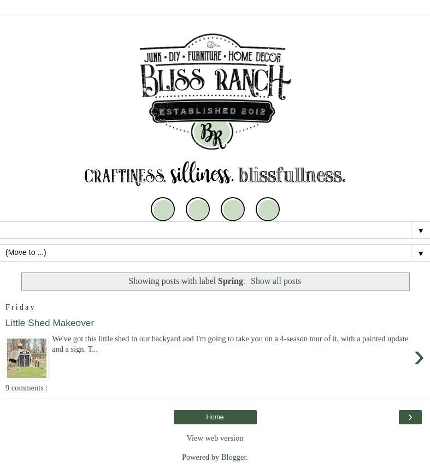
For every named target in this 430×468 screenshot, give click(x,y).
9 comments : (26, 387)
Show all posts (276, 281)
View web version (215, 438)
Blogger (233, 457)
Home (214, 417)
